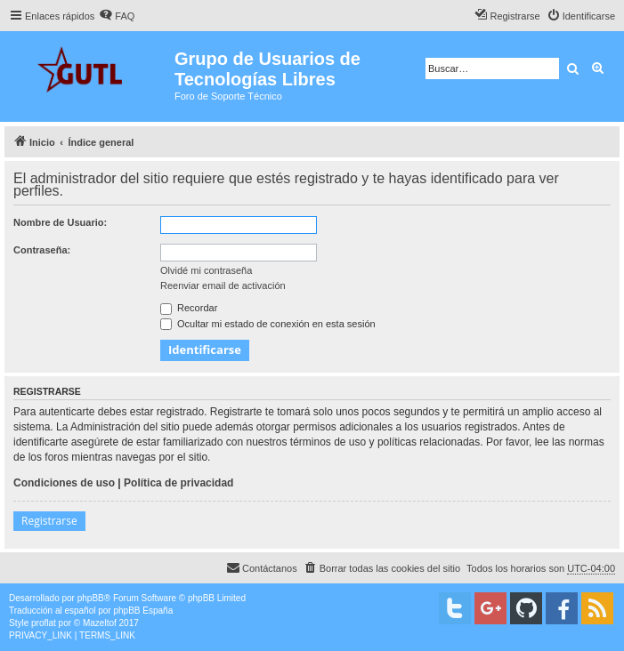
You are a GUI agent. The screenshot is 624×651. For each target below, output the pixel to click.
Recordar (188, 307)
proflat (43, 623)
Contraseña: (41, 250)
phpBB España (143, 610)
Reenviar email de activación (223, 285)
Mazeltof (100, 623)
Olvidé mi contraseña (206, 270)
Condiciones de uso (64, 483)
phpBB (90, 598)
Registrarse (49, 520)
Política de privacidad (178, 483)
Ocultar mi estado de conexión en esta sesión (268, 323)
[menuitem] (116, 16)
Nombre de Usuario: (60, 222)
